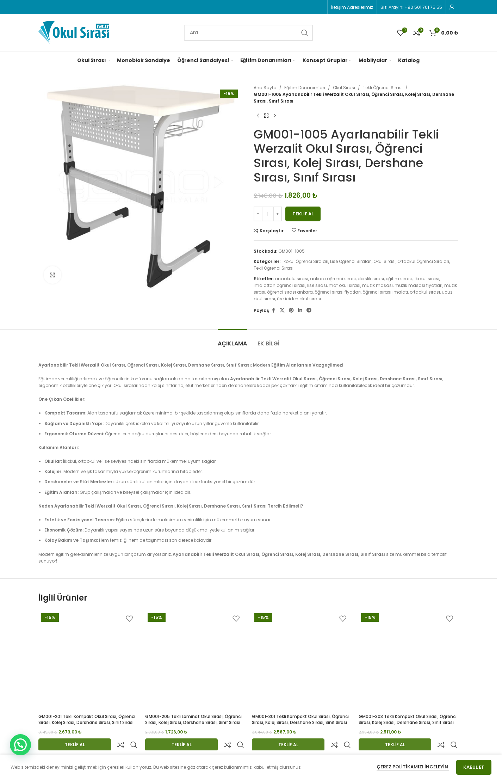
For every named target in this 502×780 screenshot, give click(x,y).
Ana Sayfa (265, 88)
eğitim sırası (399, 279)
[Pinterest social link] (291, 310)
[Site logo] (73, 32)
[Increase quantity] (277, 214)
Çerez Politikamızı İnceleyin (413, 766)
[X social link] (282, 310)
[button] (20, 744)
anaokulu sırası (291, 279)
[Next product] (275, 116)
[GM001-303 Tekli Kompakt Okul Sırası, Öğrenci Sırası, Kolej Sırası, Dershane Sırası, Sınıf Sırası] (408, 661)
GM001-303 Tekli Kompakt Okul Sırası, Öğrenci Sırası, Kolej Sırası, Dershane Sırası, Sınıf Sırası (408, 719)
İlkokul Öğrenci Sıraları (304, 261)
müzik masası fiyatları (418, 285)
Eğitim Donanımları (304, 88)
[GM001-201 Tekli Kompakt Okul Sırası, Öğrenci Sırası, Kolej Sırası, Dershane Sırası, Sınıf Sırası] (88, 661)
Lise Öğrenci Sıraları (351, 261)
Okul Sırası (344, 88)
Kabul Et (473, 767)
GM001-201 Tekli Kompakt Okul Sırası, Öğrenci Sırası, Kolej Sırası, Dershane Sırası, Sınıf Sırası (86, 719)
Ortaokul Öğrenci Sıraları (423, 261)
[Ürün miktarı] (267, 214)
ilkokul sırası (426, 279)
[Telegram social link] (309, 310)
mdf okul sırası (344, 285)
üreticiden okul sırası (299, 299)
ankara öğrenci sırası (333, 279)
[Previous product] (258, 116)
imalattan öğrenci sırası (279, 285)
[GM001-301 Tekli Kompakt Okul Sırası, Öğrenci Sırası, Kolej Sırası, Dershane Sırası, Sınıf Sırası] (302, 661)
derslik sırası (371, 279)
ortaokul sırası (425, 292)
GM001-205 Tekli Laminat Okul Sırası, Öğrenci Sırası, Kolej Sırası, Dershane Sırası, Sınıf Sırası (193, 719)
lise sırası (317, 285)
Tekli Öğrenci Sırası (383, 88)
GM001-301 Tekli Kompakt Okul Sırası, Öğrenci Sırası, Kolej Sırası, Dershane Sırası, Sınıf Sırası (300, 719)
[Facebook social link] (273, 310)
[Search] (248, 33)
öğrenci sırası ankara (290, 292)
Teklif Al (303, 213)
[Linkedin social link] (300, 310)
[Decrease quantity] (258, 214)
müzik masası (377, 285)
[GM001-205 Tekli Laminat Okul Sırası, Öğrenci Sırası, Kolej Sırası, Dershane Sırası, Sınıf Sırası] (195, 661)
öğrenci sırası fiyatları (338, 292)
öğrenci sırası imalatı (385, 292)
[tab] (232, 340)
